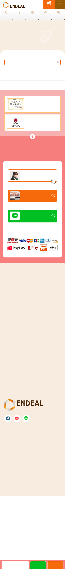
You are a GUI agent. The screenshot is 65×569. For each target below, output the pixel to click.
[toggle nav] (60, 4)
